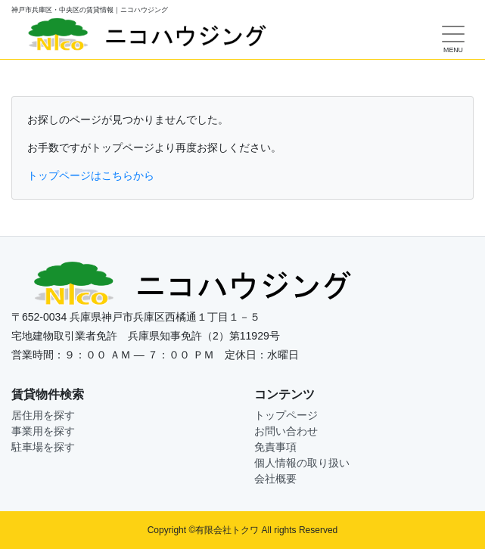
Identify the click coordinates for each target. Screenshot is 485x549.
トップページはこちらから (90, 175)
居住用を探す (43, 415)
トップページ (286, 415)
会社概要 (275, 479)
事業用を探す (43, 431)
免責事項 (275, 447)
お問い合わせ (286, 431)
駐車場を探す (43, 447)
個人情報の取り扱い (302, 463)
